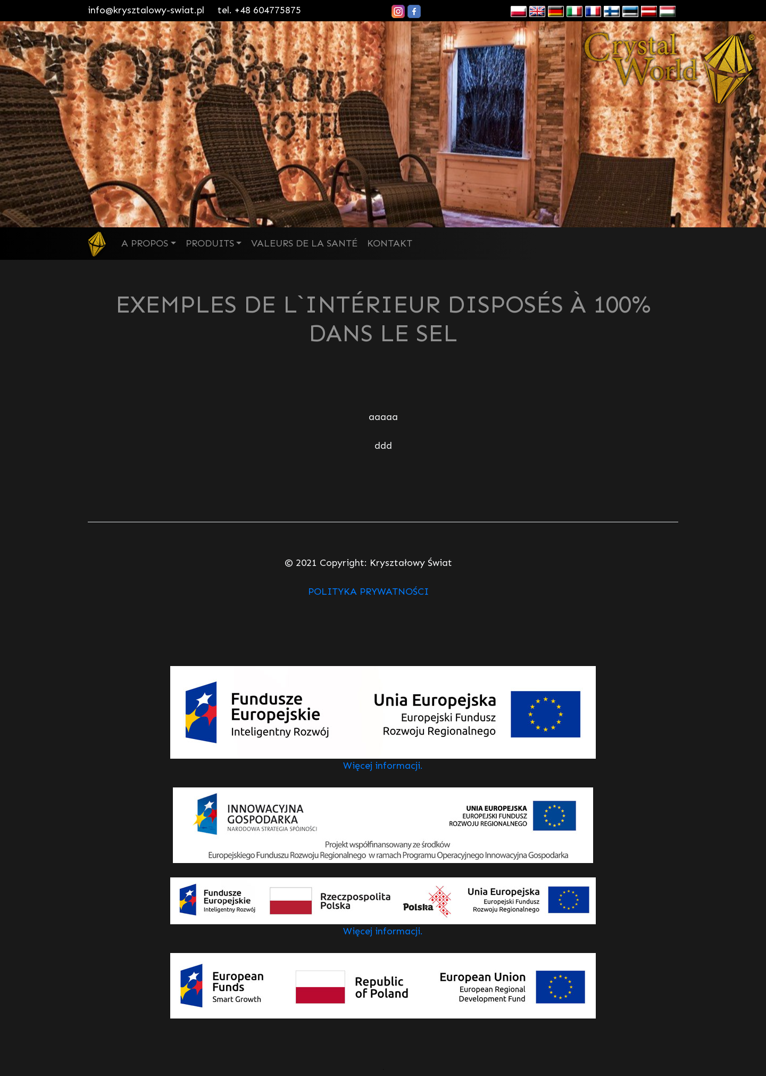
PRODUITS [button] (210, 243)
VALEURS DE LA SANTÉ (304, 243)
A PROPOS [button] (144, 243)
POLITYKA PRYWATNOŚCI (368, 591)
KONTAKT (389, 243)
